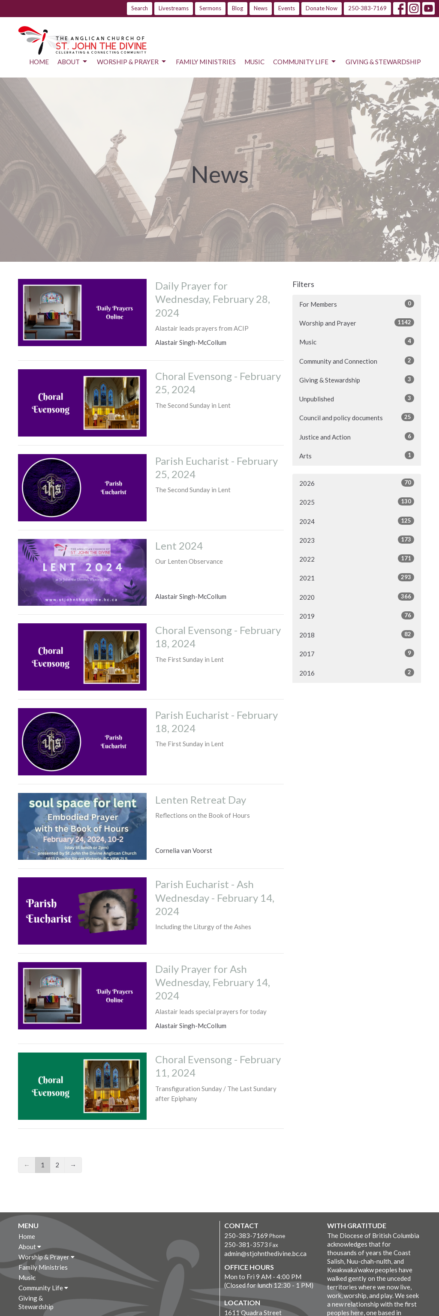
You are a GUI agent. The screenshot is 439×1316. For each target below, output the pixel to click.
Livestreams (174, 8)
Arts (356, 455)
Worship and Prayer (356, 322)
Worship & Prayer (132, 61)
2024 (356, 521)
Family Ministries (206, 62)
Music (254, 62)
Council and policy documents (356, 417)
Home (39, 62)
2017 (356, 653)
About (72, 61)
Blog (237, 8)
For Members (356, 303)
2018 (356, 634)
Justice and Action (356, 436)
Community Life (305, 61)
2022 (356, 558)
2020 (356, 596)
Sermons (210, 8)
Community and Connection (356, 360)
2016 (356, 672)
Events (286, 8)
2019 (356, 615)
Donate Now (321, 8)
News (261, 8)
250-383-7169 (367, 8)
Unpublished (356, 398)
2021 (356, 577)
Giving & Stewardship (383, 62)
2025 (356, 501)
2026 (356, 483)
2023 (356, 539)
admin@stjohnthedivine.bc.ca (265, 1253)
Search (139, 8)
